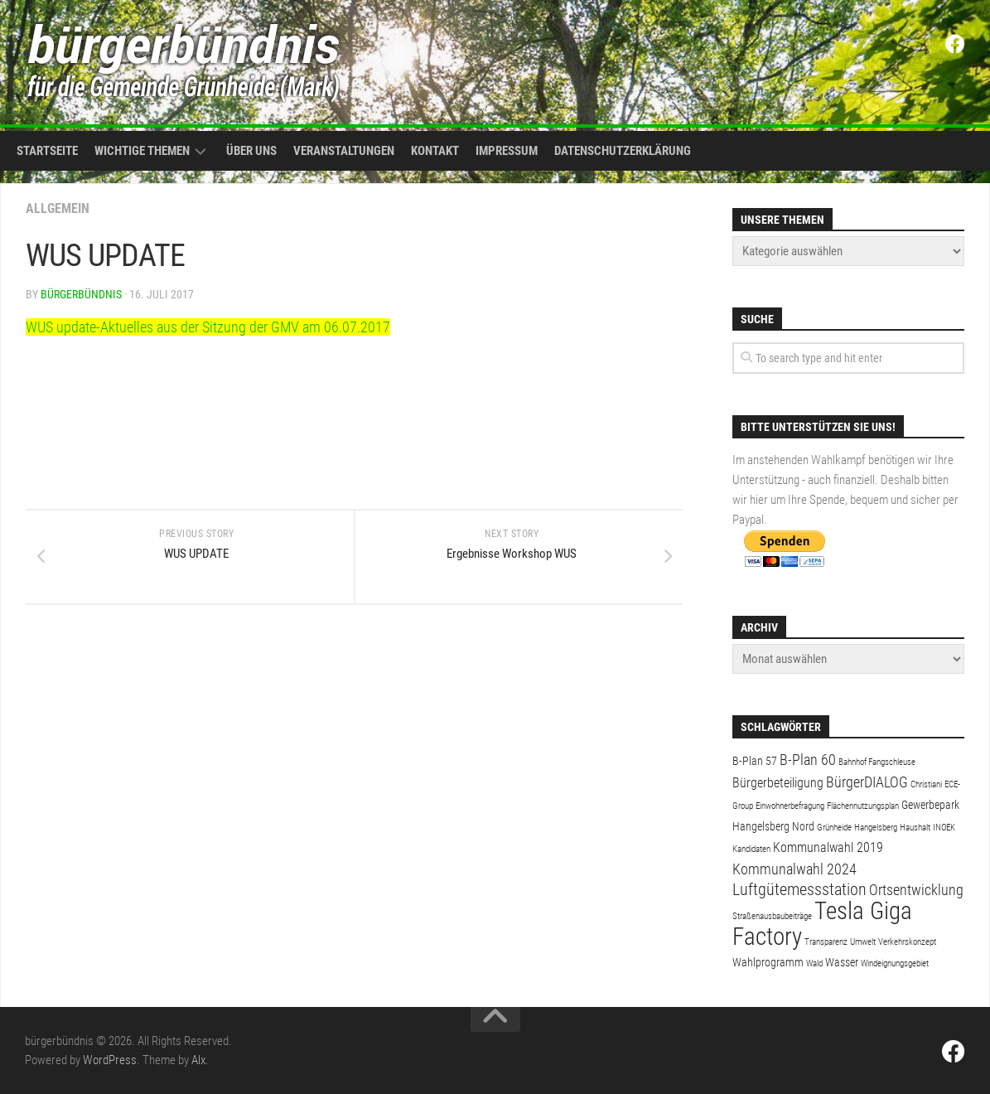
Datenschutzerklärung (622, 150)
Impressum (507, 150)
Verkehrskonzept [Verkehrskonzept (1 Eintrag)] (907, 942)
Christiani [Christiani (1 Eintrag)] (926, 784)
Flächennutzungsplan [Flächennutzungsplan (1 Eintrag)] (863, 806)
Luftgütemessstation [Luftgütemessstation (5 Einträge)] (799, 889)
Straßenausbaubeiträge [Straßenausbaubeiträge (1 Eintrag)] (772, 916)
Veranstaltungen (343, 150)
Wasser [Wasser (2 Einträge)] (841, 962)
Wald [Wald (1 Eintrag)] (814, 963)
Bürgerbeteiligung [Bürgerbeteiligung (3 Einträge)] (777, 783)
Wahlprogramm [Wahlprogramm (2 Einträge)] (768, 962)
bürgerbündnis (81, 294)
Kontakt (435, 150)
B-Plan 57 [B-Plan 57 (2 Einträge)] (754, 760)
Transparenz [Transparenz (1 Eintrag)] (826, 942)
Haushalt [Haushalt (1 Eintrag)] (915, 827)
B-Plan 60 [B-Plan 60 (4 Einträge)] (808, 759)
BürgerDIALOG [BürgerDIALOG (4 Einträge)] (867, 782)
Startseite (47, 150)
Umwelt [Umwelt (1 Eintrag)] (863, 942)
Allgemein (57, 208)
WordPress (110, 1060)
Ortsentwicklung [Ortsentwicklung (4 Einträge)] (916, 889)
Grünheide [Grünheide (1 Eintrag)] (834, 827)
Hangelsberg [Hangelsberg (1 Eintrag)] (875, 827)
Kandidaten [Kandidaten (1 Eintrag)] (751, 849)
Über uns (251, 150)
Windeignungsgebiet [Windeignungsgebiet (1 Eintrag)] (895, 963)
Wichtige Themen (142, 150)
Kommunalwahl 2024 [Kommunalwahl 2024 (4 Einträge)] (794, 869)
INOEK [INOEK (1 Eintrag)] (944, 827)
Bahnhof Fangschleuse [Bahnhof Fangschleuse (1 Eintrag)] (876, 762)
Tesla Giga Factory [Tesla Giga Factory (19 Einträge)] (822, 924)
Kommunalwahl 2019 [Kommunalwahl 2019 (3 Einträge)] (828, 847)
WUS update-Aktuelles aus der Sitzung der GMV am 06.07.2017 (208, 327)
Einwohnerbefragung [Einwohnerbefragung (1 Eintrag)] (790, 806)
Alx (198, 1060)
